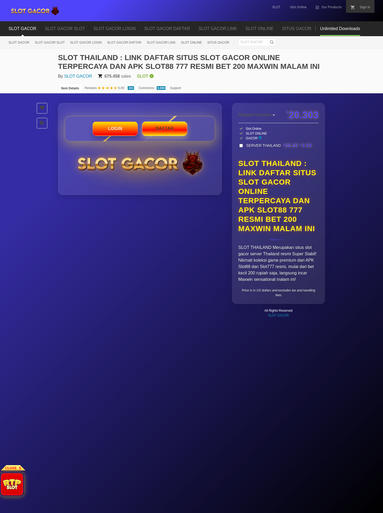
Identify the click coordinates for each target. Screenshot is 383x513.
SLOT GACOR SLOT (65, 28)
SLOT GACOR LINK (217, 28)
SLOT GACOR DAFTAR (167, 28)
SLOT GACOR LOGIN (114, 28)
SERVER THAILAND (279, 145)
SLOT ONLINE (259, 28)
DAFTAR (165, 128)
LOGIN (115, 128)
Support (175, 88)
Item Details (70, 88)
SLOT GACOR (22, 28)
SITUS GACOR (296, 28)
